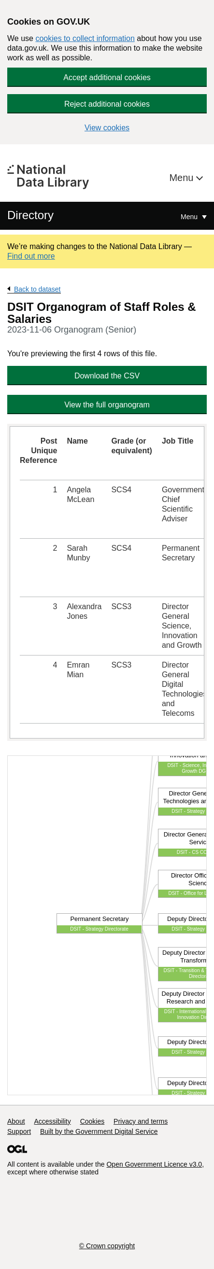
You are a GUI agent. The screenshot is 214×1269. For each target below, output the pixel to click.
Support (19, 1131)
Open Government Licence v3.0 (154, 1164)
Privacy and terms (141, 1121)
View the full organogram (107, 405)
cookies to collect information (84, 38)
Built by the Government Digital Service (99, 1131)
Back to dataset (37, 289)
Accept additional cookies (107, 77)
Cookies (92, 1121)
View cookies (107, 128)
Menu (182, 177)
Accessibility (52, 1121)
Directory (30, 215)
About (16, 1121)
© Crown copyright (107, 1246)
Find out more (31, 256)
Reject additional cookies (107, 104)
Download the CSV (107, 376)
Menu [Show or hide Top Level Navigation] (190, 217)
